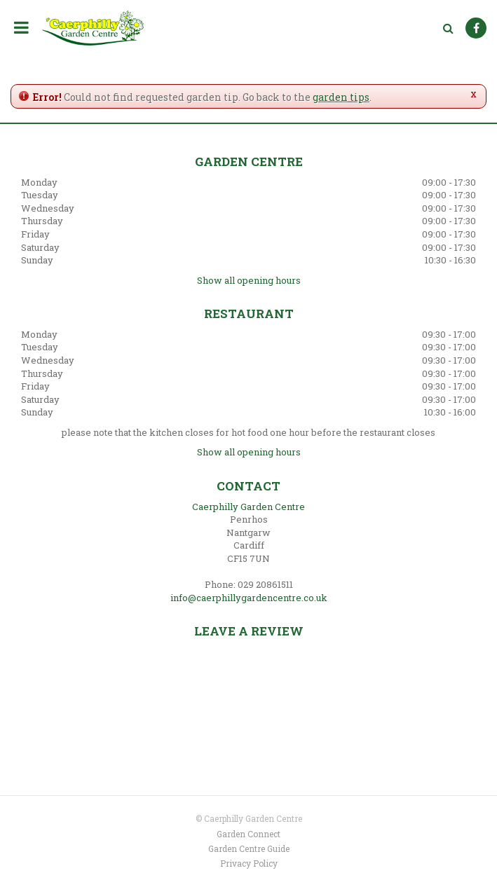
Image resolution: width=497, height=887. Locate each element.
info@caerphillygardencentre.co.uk (248, 597)
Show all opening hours (249, 280)
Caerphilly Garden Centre (248, 506)
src (448, 28)
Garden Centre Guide (249, 848)
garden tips (341, 97)
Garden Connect (248, 833)
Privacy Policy (249, 863)
